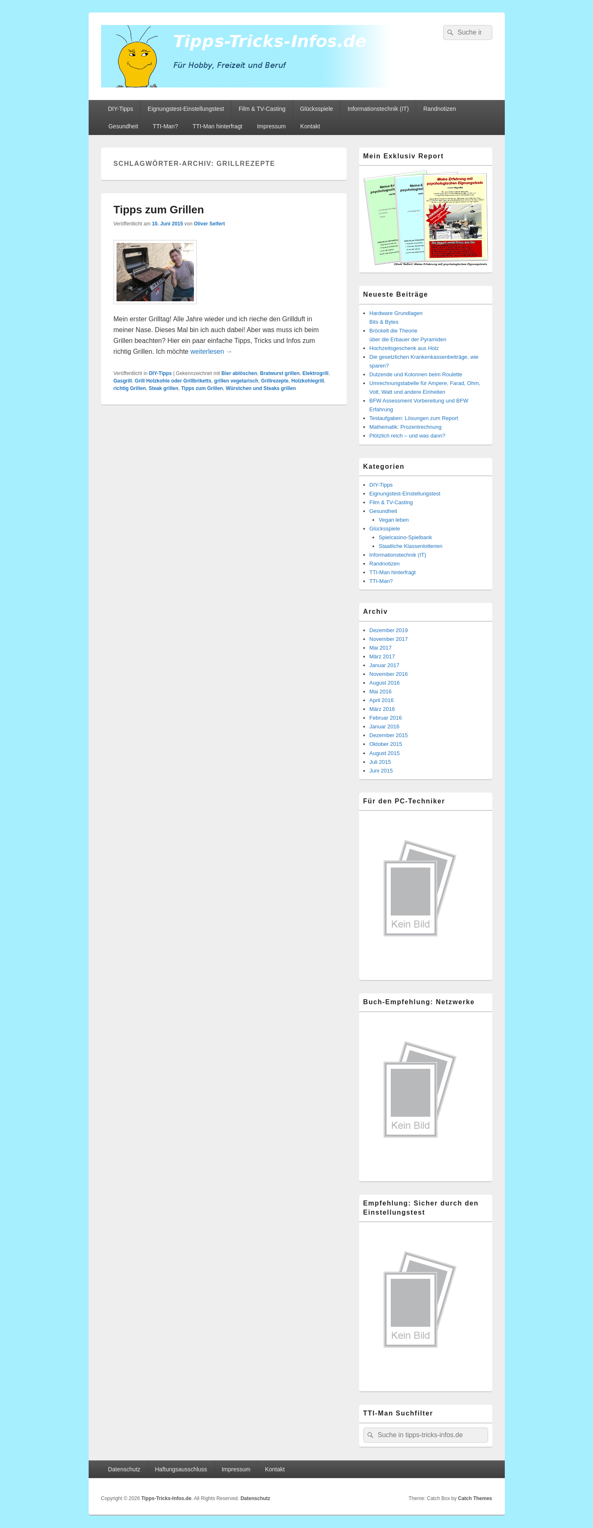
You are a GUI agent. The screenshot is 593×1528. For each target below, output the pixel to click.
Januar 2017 (384, 665)
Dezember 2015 (389, 735)
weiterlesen (211, 351)
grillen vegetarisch (236, 381)
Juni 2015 (381, 771)
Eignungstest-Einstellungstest (186, 108)
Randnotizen (439, 108)
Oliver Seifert (209, 224)
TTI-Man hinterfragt (218, 126)
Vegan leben (394, 520)
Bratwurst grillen (280, 373)
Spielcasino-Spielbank (405, 537)
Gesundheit (123, 126)
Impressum (271, 126)
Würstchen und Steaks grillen (261, 388)
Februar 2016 (386, 718)
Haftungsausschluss (181, 1469)
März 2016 (382, 709)
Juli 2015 (380, 762)
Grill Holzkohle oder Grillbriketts (173, 381)
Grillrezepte (274, 381)
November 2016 (389, 674)
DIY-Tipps (120, 108)
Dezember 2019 (389, 630)
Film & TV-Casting (261, 108)
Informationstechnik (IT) (378, 108)
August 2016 (385, 683)
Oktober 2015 (386, 744)
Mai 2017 (381, 648)
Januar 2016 (384, 726)
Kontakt (310, 126)
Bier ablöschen (239, 373)
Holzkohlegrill (307, 381)
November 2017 (389, 639)
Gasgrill (123, 381)
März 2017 (382, 656)
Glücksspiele (316, 108)
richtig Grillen (130, 388)
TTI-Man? (165, 126)
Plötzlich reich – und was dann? (408, 436)
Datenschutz (124, 1469)
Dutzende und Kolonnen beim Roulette (416, 374)
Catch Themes (475, 1498)
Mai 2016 (381, 691)
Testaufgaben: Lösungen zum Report (414, 418)
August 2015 (385, 753)
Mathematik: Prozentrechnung (406, 427)
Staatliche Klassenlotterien (410, 546)
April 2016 (382, 700)
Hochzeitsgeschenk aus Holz (404, 348)
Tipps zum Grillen (159, 209)
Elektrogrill (316, 373)
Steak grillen (163, 388)
